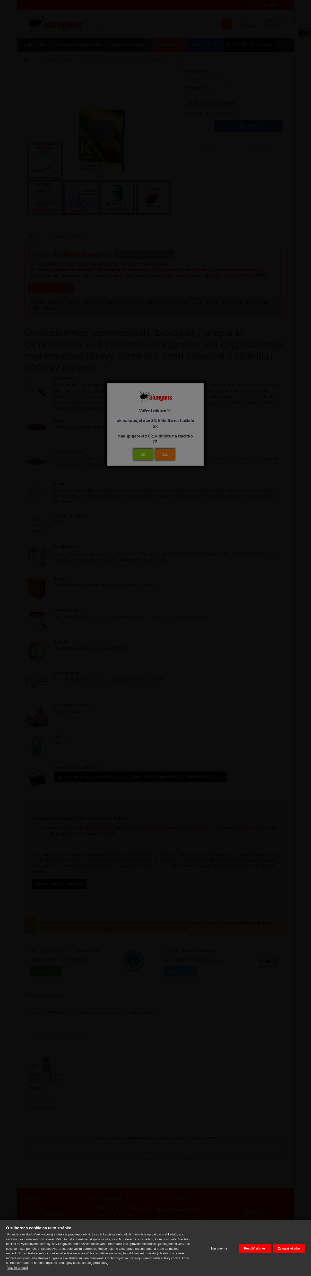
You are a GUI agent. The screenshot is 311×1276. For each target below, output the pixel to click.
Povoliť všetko (253, 1248)
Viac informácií (17, 1267)
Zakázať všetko (289, 1248)
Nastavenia (218, 1248)
